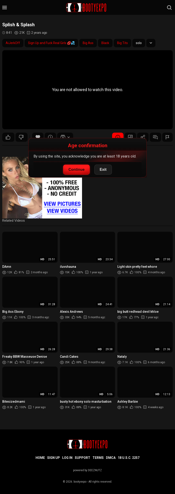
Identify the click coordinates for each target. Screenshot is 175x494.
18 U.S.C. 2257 (128, 458)
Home (40, 458)
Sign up (53, 458)
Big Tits (122, 43)
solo (139, 43)
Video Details (118, 137)
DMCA (111, 458)
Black (105, 43)
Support (82, 458)
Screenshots (130, 137)
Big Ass (88, 43)
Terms (98, 458)
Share (143, 137)
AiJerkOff (13, 43)
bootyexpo (80, 481)
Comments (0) (155, 137)
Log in (67, 458)
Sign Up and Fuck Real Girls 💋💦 (51, 43)
